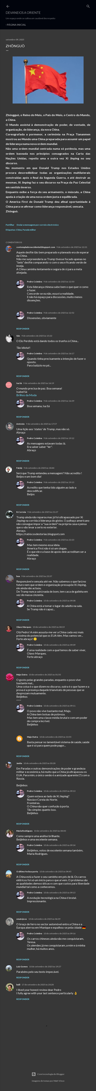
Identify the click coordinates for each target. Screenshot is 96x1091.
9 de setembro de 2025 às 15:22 (36, 335)
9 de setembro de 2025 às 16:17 (58, 353)
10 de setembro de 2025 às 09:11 (59, 705)
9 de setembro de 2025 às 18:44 (39, 468)
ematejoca (21, 919)
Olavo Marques (23, 627)
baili (18, 984)
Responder (22, 328)
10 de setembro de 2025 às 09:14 (59, 845)
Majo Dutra (21, 674)
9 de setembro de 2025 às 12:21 (71, 247)
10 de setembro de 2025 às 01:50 (45, 674)
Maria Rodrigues (24, 830)
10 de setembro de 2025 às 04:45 (55, 871)
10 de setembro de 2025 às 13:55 (55, 737)
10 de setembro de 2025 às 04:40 (50, 830)
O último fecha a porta (27, 871)
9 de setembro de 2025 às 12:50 (58, 281)
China (19, 229)
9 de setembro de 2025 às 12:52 (58, 312)
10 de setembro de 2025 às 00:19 (49, 627)
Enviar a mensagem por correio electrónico (38, 224)
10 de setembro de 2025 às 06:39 (44, 919)
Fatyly (19, 468)
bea (18, 576)
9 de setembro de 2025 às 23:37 (36, 576)
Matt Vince (59, 1080)
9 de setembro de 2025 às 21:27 (42, 512)
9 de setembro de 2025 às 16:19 (38, 383)
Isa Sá (19, 383)
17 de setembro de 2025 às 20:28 (38, 984)
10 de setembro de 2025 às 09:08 (59, 600)
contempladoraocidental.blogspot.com (35, 247)
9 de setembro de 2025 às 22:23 (58, 539)
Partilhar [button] (10, 224)
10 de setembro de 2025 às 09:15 (59, 892)
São (18, 335)
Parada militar (29, 229)
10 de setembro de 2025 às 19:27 (45, 966)
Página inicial (16, 24)
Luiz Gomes (22, 966)
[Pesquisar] (88, 5)
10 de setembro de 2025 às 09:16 (59, 933)
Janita (19, 763)
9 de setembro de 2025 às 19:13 (58, 482)
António (20, 424)
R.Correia (21, 512)
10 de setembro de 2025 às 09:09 (59, 645)
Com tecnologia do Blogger (48, 1074)
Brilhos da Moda (26, 395)
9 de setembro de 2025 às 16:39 (58, 401)
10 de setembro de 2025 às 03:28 (39, 763)
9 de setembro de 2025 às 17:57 (41, 424)
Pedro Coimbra (34, 281)
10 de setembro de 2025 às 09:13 (59, 791)
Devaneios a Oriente (23, 13)
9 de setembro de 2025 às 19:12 (58, 438)
